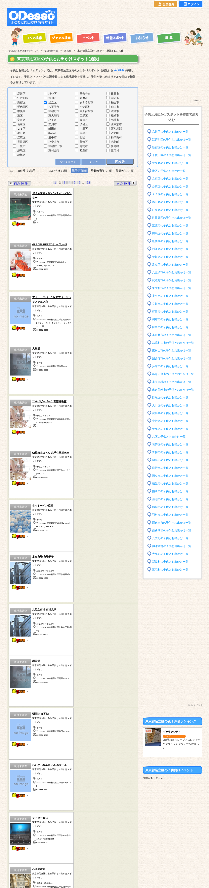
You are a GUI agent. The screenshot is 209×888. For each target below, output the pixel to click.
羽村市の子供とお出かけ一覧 (170, 514)
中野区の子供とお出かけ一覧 (170, 420)
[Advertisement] (130, 17)
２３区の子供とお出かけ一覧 (170, 194)
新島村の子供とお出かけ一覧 (170, 561)
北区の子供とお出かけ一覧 (169, 436)
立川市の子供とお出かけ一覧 (170, 303)
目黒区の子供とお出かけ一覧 (170, 397)
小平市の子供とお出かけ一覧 (170, 295)
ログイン (190, 4)
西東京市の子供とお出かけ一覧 (171, 522)
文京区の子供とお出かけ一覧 (170, 178)
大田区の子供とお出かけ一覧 (170, 405)
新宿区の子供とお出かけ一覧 (170, 147)
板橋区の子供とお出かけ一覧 (170, 241)
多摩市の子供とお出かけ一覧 (170, 366)
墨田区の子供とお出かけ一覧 (170, 202)
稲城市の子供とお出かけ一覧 (170, 507)
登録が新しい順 (101, 170)
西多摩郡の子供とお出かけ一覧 (171, 530)
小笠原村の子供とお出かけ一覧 (171, 381)
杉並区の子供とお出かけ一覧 (170, 248)
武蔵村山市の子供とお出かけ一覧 (173, 342)
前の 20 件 (18, 183)
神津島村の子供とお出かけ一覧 (171, 545)
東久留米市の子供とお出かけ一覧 (173, 389)
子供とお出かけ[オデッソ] (88, 880)
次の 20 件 (127, 183)
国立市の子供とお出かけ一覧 (170, 475)
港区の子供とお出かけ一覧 (169, 170)
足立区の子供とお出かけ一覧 (170, 264)
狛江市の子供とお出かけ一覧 (170, 491)
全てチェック (68, 161)
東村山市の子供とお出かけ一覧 (171, 350)
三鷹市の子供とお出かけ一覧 (170, 225)
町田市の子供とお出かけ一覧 (170, 311)
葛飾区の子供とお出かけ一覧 (170, 444)
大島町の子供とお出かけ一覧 (170, 553)
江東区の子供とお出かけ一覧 (170, 209)
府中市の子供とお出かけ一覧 (170, 327)
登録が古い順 (125, 170)
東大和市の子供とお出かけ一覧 (171, 288)
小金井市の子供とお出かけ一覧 (171, 335)
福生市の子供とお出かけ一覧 (170, 483)
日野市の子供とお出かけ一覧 (170, 467)
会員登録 (165, 4)
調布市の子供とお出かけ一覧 (170, 319)
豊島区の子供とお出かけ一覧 (170, 428)
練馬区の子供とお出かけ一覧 (170, 233)
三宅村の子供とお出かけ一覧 (170, 569)
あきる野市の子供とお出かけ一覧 (173, 374)
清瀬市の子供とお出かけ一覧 (170, 499)
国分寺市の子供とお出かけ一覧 (171, 358)
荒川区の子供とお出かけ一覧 (170, 256)
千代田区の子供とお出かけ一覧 (171, 155)
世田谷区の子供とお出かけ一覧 (171, 217)
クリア (93, 161)
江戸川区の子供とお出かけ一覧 (171, 139)
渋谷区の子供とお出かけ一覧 (170, 413)
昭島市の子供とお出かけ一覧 (170, 460)
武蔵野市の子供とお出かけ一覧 (171, 280)
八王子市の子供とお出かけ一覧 (171, 272)
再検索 (120, 161)
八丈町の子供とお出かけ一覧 (170, 538)
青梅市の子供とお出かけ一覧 (170, 452)
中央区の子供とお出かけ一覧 (170, 162)
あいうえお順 (58, 170)
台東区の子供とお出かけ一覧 (170, 186)
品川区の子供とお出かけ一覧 (170, 131)
